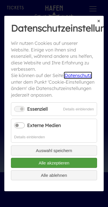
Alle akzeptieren (54, 162)
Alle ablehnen (54, 175)
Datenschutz (78, 75)
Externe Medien (44, 125)
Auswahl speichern (54, 150)
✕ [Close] (98, 21)
